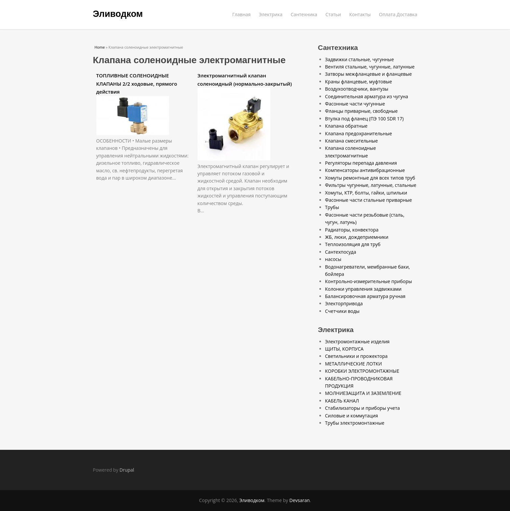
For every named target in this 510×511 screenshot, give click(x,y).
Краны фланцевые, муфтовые (358, 81)
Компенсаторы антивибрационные (365, 170)
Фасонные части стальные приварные (368, 200)
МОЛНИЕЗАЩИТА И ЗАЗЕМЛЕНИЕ (363, 393)
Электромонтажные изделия (357, 341)
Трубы (332, 207)
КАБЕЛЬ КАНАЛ (342, 401)
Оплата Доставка (398, 14)
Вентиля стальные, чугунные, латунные (370, 67)
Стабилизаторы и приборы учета (362, 408)
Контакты (360, 14)
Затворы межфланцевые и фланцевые (368, 74)
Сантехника (304, 14)
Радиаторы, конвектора (352, 230)
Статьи (333, 14)
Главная (241, 14)
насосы (333, 259)
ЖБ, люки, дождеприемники (356, 237)
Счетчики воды (342, 311)
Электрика (270, 14)
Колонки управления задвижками (363, 289)
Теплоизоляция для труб (353, 244)
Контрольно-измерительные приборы (368, 281)
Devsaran (299, 500)
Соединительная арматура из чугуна (366, 96)
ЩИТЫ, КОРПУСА (344, 349)
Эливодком (118, 14)
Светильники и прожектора (356, 356)
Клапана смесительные (351, 141)
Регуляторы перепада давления (361, 163)
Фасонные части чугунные (355, 104)
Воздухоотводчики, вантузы (356, 89)
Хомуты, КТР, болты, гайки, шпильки (366, 193)
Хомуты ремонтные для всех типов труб (370, 178)
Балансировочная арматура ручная (365, 296)
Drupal (126, 470)
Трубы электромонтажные (354, 423)
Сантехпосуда (340, 252)
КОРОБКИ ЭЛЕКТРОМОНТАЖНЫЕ (362, 371)
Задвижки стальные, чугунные (359, 59)
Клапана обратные (346, 126)
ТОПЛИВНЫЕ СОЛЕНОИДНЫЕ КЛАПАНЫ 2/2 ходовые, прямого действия (136, 83)
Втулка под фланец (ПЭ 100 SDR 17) (364, 118)
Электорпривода (344, 303)
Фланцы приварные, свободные (361, 111)
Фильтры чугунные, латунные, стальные (370, 185)
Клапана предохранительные (358, 133)
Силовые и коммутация (351, 415)
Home (100, 47)
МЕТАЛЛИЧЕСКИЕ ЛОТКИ (353, 364)
